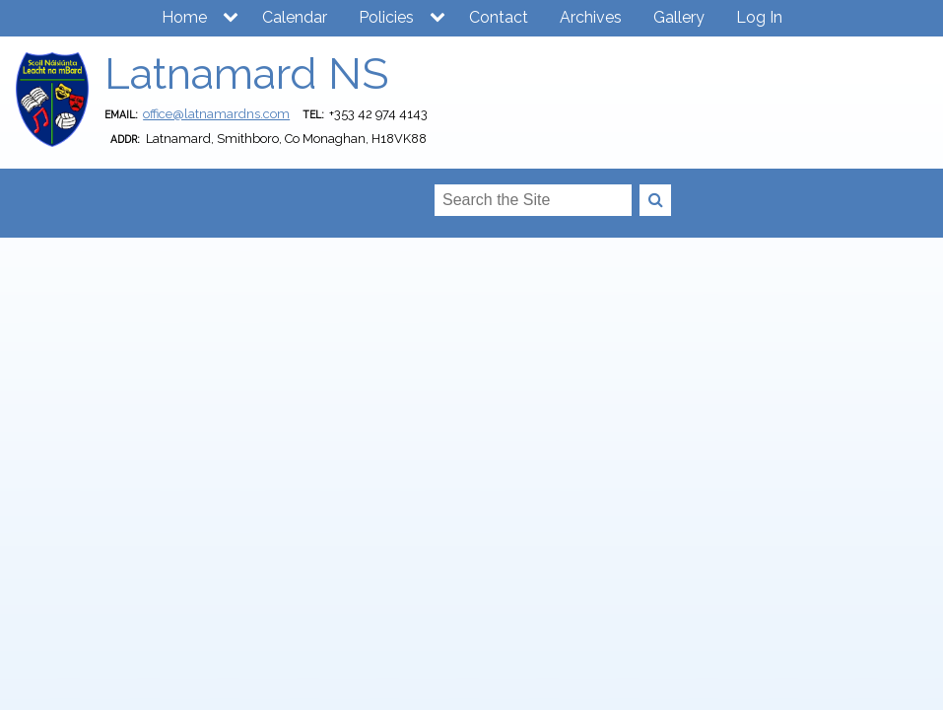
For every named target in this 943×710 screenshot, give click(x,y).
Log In (759, 17)
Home (184, 17)
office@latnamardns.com (216, 113)
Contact (498, 17)
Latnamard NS (246, 73)
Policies (386, 17)
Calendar (294, 17)
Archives (591, 17)
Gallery (679, 17)
